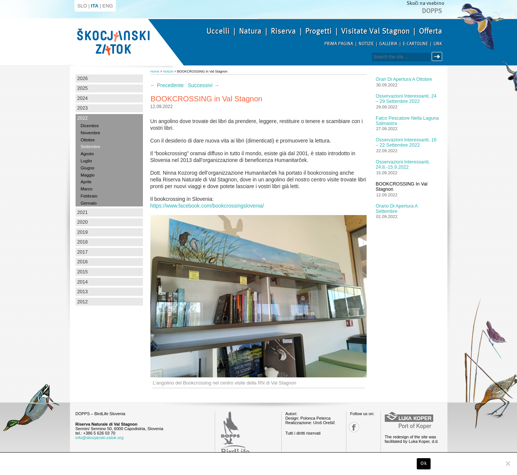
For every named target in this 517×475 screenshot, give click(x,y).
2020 (82, 222)
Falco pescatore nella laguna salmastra (407, 121)
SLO (82, 6)
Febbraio (89, 196)
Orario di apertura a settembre (396, 208)
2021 (82, 212)
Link (438, 44)
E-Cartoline (415, 44)
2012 (82, 301)
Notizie (366, 44)
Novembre (90, 133)
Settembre (90, 146)
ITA (94, 6)
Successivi (203, 85)
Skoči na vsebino (425, 3)
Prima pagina (338, 44)
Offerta (430, 31)
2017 (82, 252)
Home (154, 71)
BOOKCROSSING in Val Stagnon (401, 186)
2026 (82, 78)
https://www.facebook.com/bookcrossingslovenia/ (207, 206)
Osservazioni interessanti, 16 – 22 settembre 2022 (406, 142)
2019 (82, 232)
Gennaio (89, 203)
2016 (82, 261)
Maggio (88, 175)
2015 (82, 272)
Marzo (86, 189)
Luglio (86, 161)
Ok (423, 463)
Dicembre (90, 125)
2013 (82, 291)
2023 (82, 108)
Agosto (87, 153)
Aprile (86, 182)
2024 (82, 98)
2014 (82, 282)
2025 (82, 88)
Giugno (88, 168)
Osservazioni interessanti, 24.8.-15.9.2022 (403, 164)
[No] (507, 463)
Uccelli (218, 31)
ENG (108, 6)
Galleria (388, 44)
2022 (82, 118)
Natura (250, 31)
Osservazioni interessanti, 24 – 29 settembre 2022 (406, 99)
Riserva (283, 31)
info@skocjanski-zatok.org (100, 437)
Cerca (438, 56)
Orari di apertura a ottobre (404, 79)
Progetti (318, 31)
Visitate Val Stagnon (375, 31)
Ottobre (88, 140)
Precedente (167, 85)
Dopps (432, 10)
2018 (82, 242)
